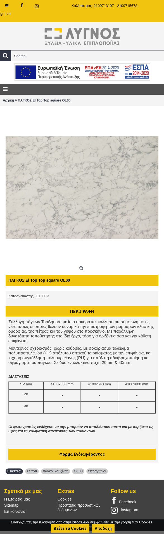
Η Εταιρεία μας (17, 499)
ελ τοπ (32, 471)
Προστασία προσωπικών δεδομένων (79, 507)
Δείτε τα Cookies (70, 528)
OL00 (78, 471)
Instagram (124, 510)
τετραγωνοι (97, 471)
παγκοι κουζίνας (55, 471)
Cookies (65, 499)
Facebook (123, 501)
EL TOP (42, 296)
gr (2, 13)
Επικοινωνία (14, 511)
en (8, 13)
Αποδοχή (103, 528)
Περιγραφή (82, 311)
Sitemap (11, 505)
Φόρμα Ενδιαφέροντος (82, 454)
